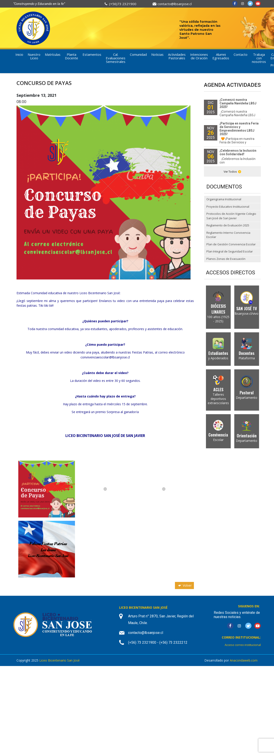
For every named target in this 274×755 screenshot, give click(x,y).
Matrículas (52, 54)
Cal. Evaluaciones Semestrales (115, 58)
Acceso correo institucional (243, 645)
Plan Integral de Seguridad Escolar (229, 251)
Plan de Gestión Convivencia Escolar (231, 244)
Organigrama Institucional (223, 199)
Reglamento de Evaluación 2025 (227, 225)
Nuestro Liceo (34, 56)
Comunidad (138, 54)
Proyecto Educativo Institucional (227, 207)
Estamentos (92, 54)
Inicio (19, 54)
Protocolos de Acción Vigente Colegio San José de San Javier (231, 216)
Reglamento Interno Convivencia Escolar (228, 235)
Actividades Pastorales (177, 56)
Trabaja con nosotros (259, 58)
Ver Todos (232, 171)
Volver (184, 585)
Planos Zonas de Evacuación (225, 259)
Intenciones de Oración (199, 56)
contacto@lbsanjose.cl (175, 4)
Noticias (157, 54)
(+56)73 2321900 (122, 4)
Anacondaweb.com (243, 660)
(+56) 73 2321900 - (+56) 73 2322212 (157, 642)
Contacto (240, 54)
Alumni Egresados (220, 56)
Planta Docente (71, 56)
